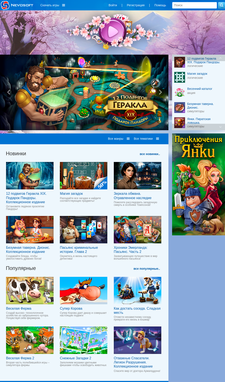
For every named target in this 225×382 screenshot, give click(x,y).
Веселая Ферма (18, 308)
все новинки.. (150, 154)
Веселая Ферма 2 (20, 358)
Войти (113, 5)
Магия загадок (71, 193)
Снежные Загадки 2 (75, 358)
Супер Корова (71, 308)
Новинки (16, 153)
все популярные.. (147, 268)
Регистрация (136, 5)
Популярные (21, 268)
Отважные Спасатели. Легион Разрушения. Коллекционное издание (133, 362)
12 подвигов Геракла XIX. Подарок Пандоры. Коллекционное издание (26, 198)
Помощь (160, 5)
